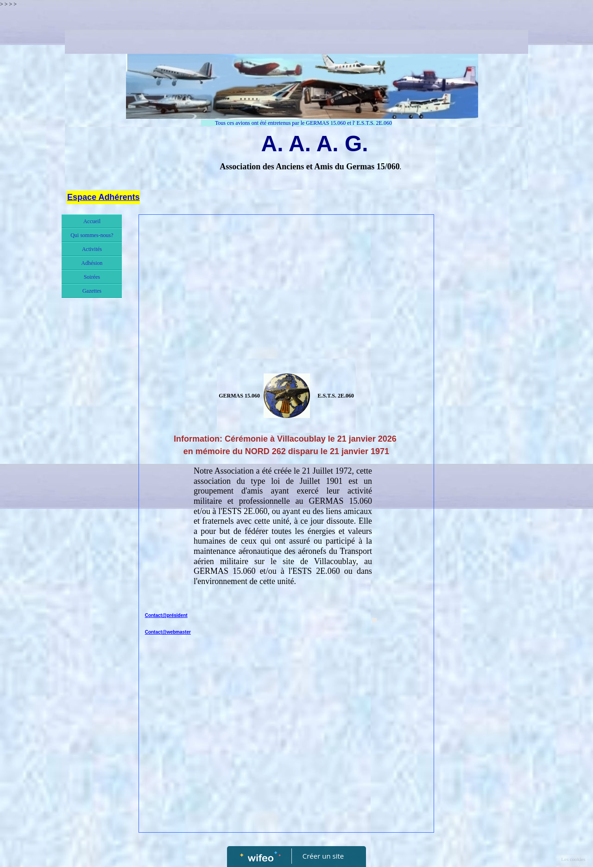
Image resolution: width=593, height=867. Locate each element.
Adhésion (91, 263)
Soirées (92, 277)
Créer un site (323, 856)
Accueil (92, 221)
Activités (92, 249)
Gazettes (91, 291)
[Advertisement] (286, 289)
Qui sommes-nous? (91, 235)
